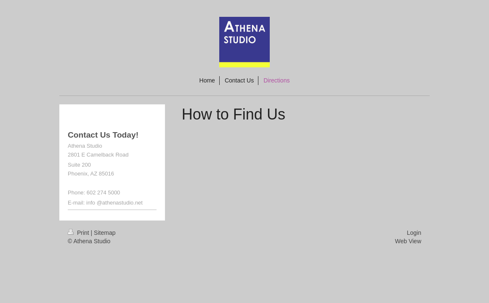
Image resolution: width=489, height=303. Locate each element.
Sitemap (104, 232)
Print (79, 232)
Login (414, 232)
